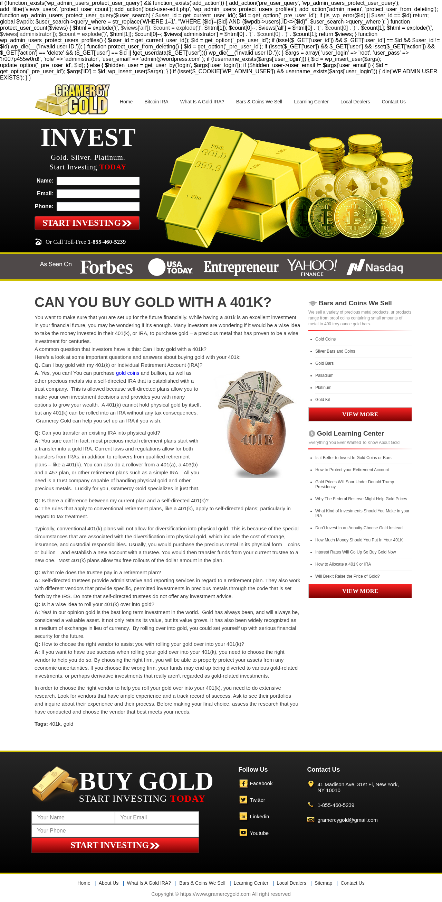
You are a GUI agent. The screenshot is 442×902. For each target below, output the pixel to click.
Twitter (257, 800)
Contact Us (394, 101)
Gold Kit (322, 399)
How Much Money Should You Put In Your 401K (359, 540)
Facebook (261, 783)
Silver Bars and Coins (335, 351)
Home (126, 101)
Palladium (324, 375)
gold (68, 724)
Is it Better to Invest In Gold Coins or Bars (353, 457)
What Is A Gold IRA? (202, 101)
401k (55, 724)
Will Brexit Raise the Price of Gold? (347, 576)
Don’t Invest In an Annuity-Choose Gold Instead (359, 528)
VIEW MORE (360, 414)
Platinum (323, 387)
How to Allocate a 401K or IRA (343, 564)
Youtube (259, 833)
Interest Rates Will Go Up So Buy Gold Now (355, 552)
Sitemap (323, 883)
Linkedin (259, 816)
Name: (45, 181)
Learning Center (311, 101)
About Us (109, 883)
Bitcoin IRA (156, 101)
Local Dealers (355, 101)
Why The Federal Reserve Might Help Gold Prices (361, 498)
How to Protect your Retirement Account (352, 469)
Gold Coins (325, 339)
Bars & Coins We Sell (259, 101)
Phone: (44, 206)
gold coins (128, 373)
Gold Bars (324, 363)
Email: (45, 193)
